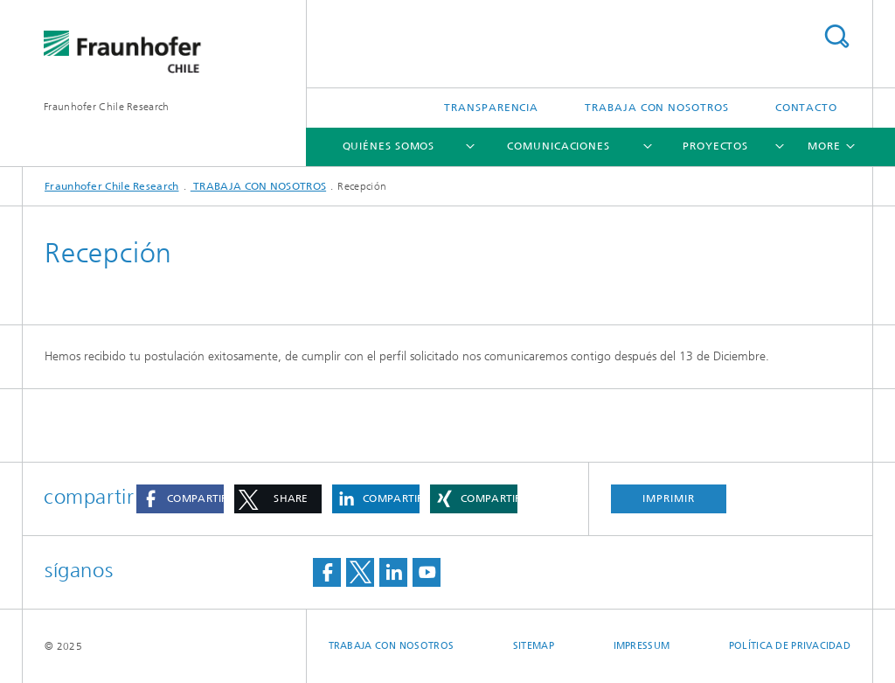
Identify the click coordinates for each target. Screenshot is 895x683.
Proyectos (715, 146)
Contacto (806, 107)
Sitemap (533, 646)
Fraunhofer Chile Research (107, 107)
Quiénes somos (389, 146)
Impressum (642, 646)
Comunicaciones (558, 146)
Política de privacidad (789, 646)
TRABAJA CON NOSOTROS (656, 107)
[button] (180, 498)
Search (836, 36)
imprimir (668, 498)
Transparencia (491, 107)
